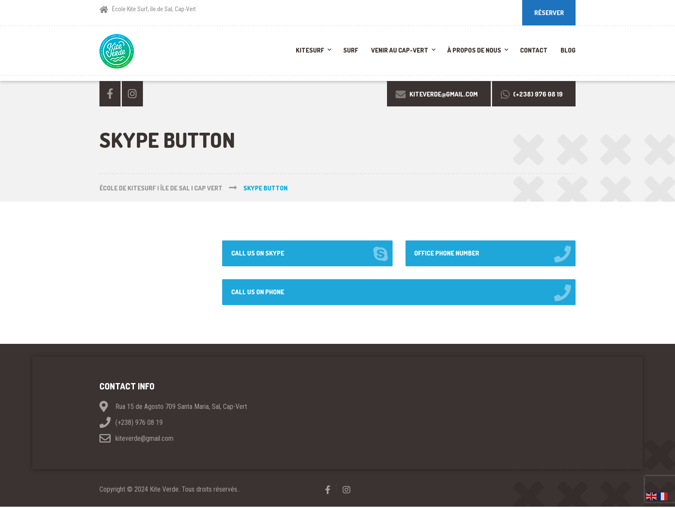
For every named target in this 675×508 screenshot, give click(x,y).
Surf (350, 51)
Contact (534, 51)
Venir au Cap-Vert (399, 51)
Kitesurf (310, 51)
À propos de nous (474, 51)
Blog (568, 51)
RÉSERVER (549, 13)
